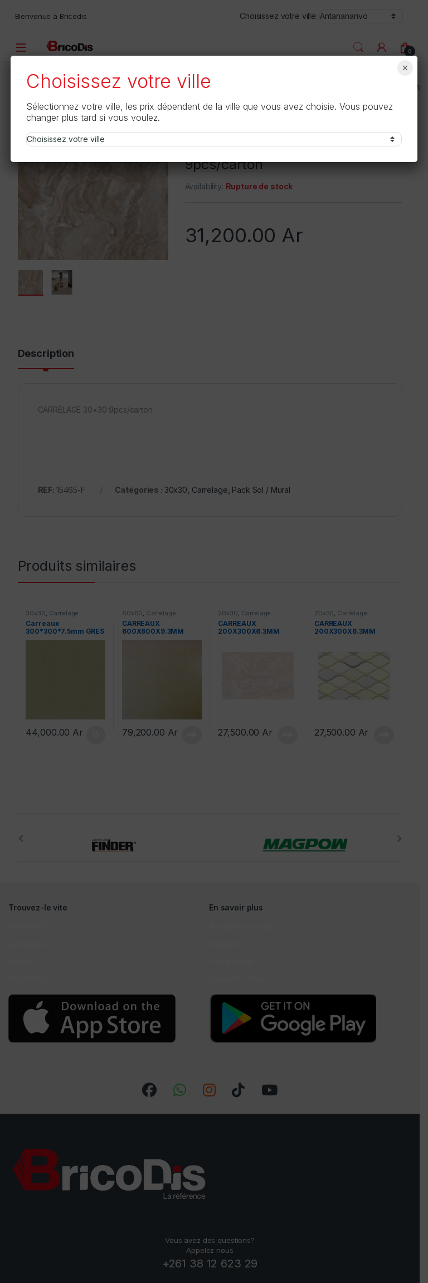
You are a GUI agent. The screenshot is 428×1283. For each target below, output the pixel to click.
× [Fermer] (405, 68)
